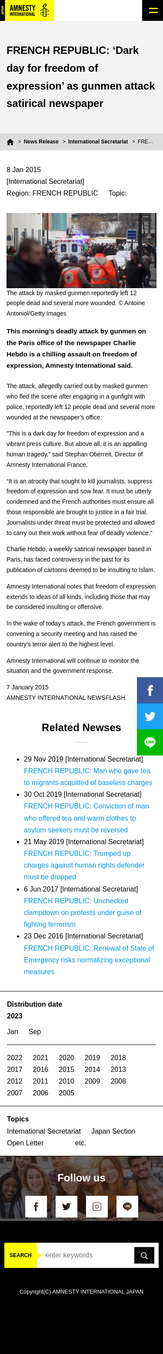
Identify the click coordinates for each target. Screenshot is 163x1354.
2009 (92, 1081)
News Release (41, 142)
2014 (92, 1069)
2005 (66, 1093)
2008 (118, 1081)
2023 (15, 1016)
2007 (15, 1093)
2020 (66, 1057)
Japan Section (113, 1131)
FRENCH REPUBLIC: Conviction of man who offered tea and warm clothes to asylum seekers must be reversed (86, 817)
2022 (15, 1057)
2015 (66, 1069)
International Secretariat (98, 142)
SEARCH (21, 1255)
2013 (118, 1069)
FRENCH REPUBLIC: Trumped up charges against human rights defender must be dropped (84, 865)
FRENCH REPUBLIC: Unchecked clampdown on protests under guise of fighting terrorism (82, 912)
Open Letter (25, 1143)
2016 (41, 1069)
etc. (80, 1143)
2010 (66, 1081)
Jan (12, 1031)
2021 (41, 1057)
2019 (92, 1057)
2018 (118, 1057)
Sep (35, 1031)
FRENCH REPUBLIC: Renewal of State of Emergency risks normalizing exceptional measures (89, 960)
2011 (41, 1081)
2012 (15, 1081)
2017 (15, 1069)
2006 (41, 1093)
